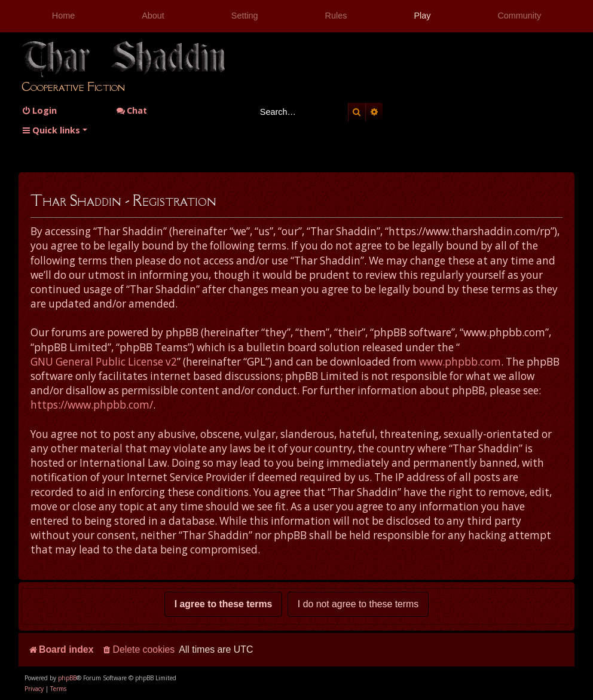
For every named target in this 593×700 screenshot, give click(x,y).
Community (519, 15)
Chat (131, 110)
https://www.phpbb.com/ (91, 405)
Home (63, 15)
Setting (244, 15)
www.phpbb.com (460, 362)
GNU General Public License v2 (103, 362)
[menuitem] (39, 110)
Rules (336, 15)
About (153, 15)
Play (422, 15)
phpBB (67, 678)
